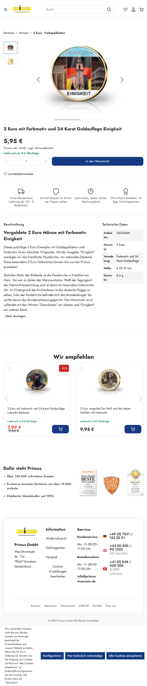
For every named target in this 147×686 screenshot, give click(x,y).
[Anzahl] (26, 161)
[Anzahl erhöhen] (46, 161)
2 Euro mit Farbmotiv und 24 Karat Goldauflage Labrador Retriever (36, 411)
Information (56, 529)
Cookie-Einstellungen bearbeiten (58, 571)
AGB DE (84, 606)
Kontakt (97, 606)
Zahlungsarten (55, 547)
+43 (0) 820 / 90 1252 (120, 547)
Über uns (110, 606)
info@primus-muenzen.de (86, 579)
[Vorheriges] (38, 80)
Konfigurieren (52, 656)
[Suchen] (109, 9)
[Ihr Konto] (133, 9)
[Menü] (5, 9)
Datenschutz (67, 606)
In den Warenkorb (97, 161)
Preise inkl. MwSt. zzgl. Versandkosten (29, 148)
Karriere (35, 606)
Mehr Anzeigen (15, 316)
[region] (73, 80)
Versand (51, 557)
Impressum (50, 606)
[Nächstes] (122, 80)
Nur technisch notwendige (85, 656)
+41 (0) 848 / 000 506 (120, 563)
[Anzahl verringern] (7, 161)
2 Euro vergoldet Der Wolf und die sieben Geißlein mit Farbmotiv (105, 411)
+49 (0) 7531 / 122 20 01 (120, 536)
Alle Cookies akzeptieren (125, 656)
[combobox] (74, 9)
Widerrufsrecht (56, 538)
